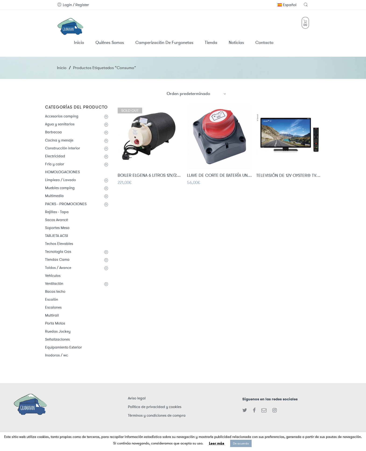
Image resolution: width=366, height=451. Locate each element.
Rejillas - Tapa (57, 212)
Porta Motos (55, 323)
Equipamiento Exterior (63, 347)
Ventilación (54, 283)
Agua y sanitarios (59, 124)
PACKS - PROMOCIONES (66, 204)
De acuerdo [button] (241, 443)
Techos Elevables (59, 243)
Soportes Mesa (57, 228)
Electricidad (55, 156)
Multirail (52, 315)
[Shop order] (196, 93)
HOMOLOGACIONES (62, 172)
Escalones (53, 307)
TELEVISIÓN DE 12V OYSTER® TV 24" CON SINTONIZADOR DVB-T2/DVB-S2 (288, 176)
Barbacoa (53, 132)
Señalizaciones (57, 339)
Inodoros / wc (56, 355)
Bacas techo (55, 291)
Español (287, 4)
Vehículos (52, 275)
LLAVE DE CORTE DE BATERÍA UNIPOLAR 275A (219, 176)
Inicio (62, 67)
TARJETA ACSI (56, 235)
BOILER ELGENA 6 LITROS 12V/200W (150, 176)
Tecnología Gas (58, 251)
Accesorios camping (61, 116)
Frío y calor (54, 164)
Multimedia (54, 196)
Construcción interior (62, 148)
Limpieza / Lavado (60, 180)
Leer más (216, 443)
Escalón (51, 299)
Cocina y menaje (59, 140)
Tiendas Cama (57, 259)
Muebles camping (60, 188)
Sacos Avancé (56, 220)
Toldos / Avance (58, 267)
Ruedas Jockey (57, 331)
